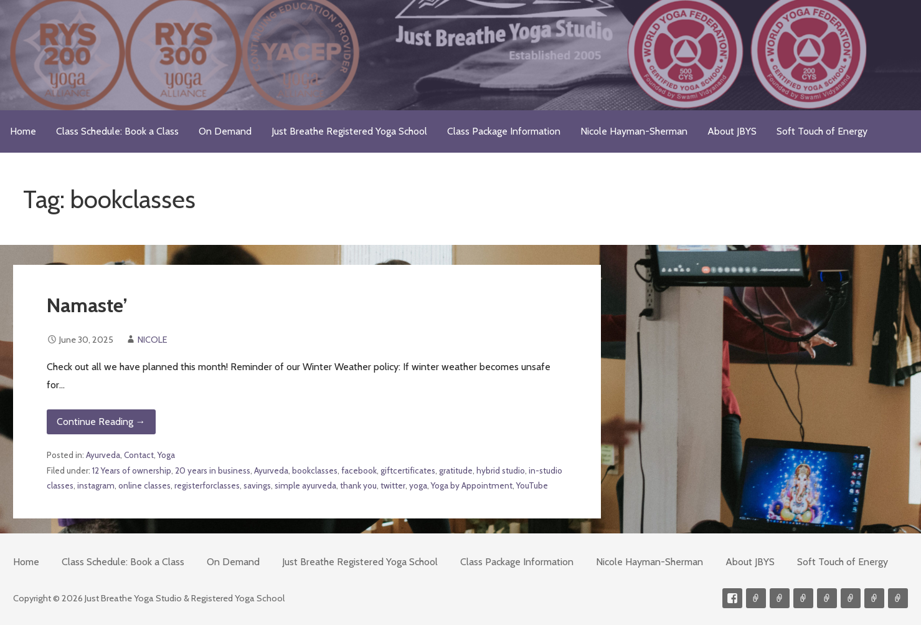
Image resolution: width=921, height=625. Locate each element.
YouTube (532, 485)
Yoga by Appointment (471, 485)
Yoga (166, 455)
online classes (144, 485)
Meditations (827, 598)
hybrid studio (500, 470)
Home (23, 131)
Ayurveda (103, 455)
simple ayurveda (305, 485)
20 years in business (212, 470)
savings (257, 485)
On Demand (225, 131)
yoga (418, 485)
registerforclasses (207, 485)
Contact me (756, 598)
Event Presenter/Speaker (898, 598)
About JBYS (732, 131)
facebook (359, 470)
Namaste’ (87, 305)
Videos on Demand (780, 598)
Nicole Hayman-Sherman (633, 131)
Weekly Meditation (874, 598)
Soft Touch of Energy (822, 131)
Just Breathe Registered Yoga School (349, 131)
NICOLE (153, 339)
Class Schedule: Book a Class (117, 131)
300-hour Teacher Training (803, 598)
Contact (139, 455)
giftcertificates (407, 470)
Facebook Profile (732, 598)
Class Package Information (503, 131)
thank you (358, 485)
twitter (392, 485)
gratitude (456, 470)
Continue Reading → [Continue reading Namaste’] (101, 421)
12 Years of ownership (131, 470)
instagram (96, 485)
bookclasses (315, 470)
